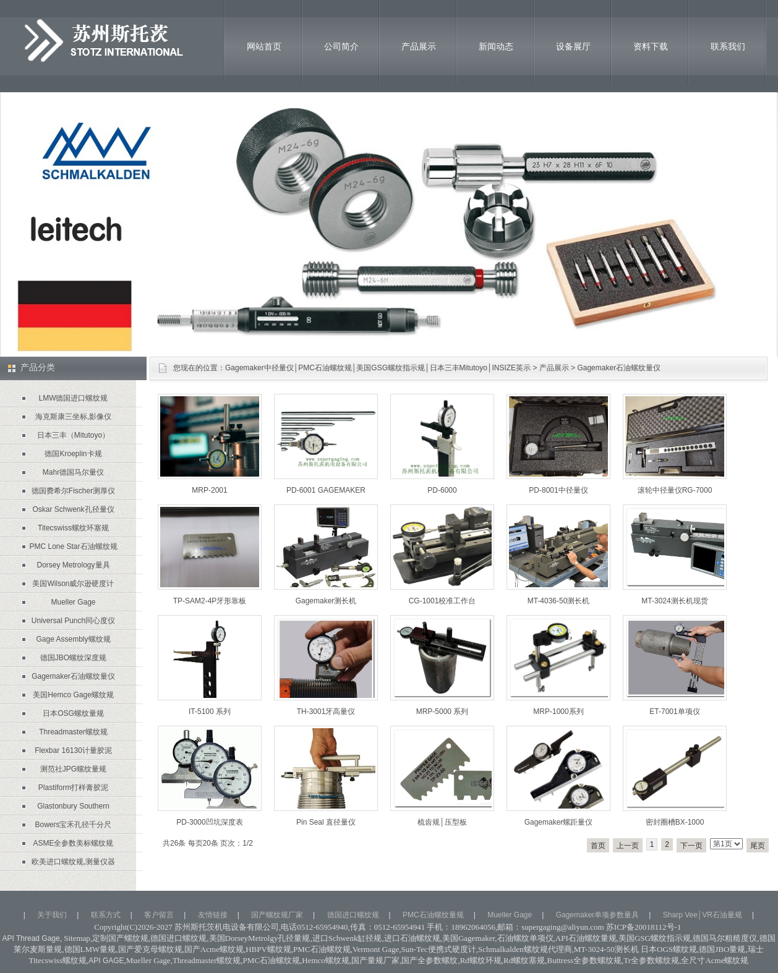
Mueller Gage (73, 602)
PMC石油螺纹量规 (433, 915)
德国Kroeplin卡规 (73, 453)
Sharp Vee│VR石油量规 (702, 915)
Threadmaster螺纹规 (73, 732)
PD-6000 (441, 490)
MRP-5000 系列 (442, 711)
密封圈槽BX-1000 (675, 822)
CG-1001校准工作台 (442, 601)
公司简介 (341, 46)
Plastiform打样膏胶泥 (73, 787)
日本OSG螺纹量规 (73, 713)
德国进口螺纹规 (353, 915)
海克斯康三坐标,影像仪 (73, 416)
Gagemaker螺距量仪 (558, 822)
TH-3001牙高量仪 (326, 711)
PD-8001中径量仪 (558, 490)
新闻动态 (496, 46)
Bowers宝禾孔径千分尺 (73, 824)
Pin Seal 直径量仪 (326, 822)
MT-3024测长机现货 (674, 601)
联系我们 (728, 46)
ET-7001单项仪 (674, 711)
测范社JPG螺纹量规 (73, 769)
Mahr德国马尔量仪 (73, 472)
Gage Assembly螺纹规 (73, 639)
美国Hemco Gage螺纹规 (73, 694)
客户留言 (159, 915)
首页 (598, 845)
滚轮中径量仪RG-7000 (675, 490)
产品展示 (418, 46)
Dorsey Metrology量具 (72, 565)
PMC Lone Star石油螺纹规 (73, 546)
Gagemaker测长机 (326, 601)
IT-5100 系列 (210, 711)
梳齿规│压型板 (442, 822)
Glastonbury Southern (73, 806)
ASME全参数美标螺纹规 (73, 843)
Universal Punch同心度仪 (73, 620)
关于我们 (52, 915)
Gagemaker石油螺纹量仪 (618, 367)
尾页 (757, 845)
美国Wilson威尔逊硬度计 (73, 583)
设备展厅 (573, 46)
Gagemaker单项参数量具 (597, 915)
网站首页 (264, 46)
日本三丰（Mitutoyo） (73, 435)
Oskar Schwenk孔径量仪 (73, 509)
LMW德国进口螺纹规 (73, 398)
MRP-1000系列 (558, 711)
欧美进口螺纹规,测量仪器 (73, 861)
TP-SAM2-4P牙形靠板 (210, 601)
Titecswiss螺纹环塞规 (73, 528)
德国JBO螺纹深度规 (73, 657)
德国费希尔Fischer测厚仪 (73, 491)
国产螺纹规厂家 (277, 915)
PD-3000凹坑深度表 (209, 822)
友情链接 (213, 915)
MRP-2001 (209, 490)
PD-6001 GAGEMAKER (325, 490)
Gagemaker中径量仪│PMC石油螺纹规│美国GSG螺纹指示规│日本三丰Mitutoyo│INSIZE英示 (378, 367)
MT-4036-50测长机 (559, 601)
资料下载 (650, 46)
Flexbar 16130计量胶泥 (73, 750)
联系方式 (106, 915)
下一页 (691, 845)
